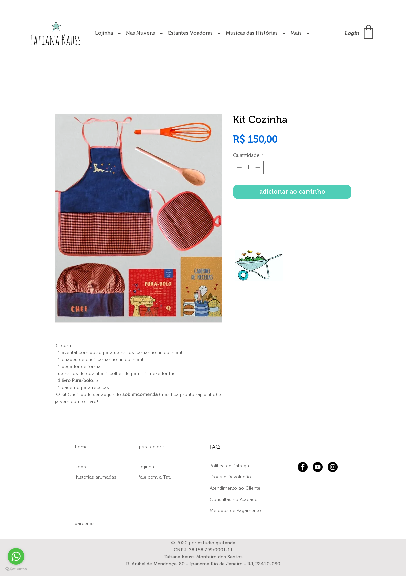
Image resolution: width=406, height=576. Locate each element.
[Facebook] (303, 467)
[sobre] (81, 467)
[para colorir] (151, 447)
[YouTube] (318, 467)
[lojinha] (146, 467)
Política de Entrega (229, 466)
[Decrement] (238, 167)
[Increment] (258, 167)
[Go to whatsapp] (16, 556)
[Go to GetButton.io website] (16, 569)
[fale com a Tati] (154, 477)
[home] (81, 447)
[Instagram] (333, 467)
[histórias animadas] (96, 477)
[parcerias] (84, 523)
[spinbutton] (248, 167)
